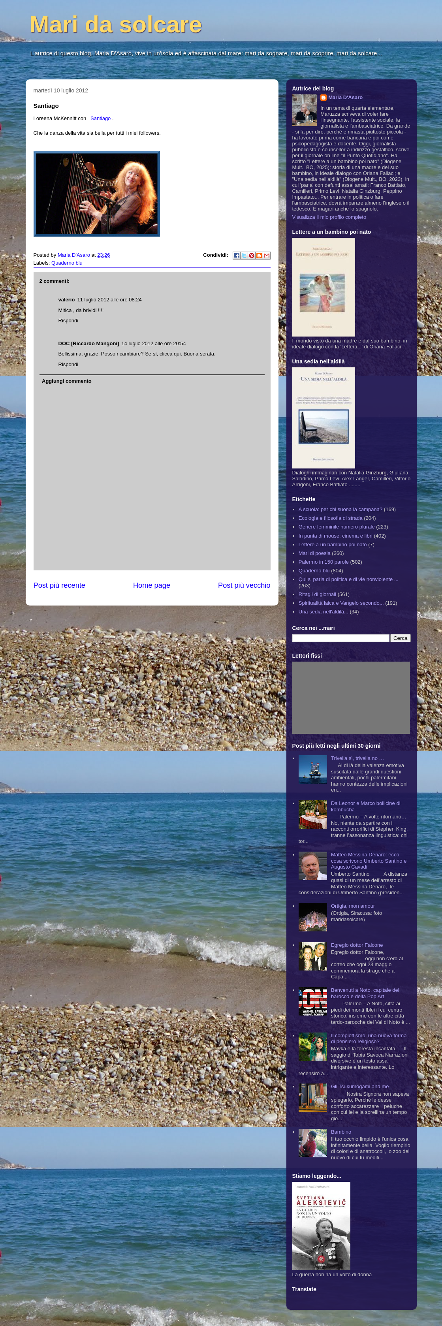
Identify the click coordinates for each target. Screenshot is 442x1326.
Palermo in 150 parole (324, 562)
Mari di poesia (315, 553)
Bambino (341, 1132)
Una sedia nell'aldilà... (323, 612)
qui (177, 354)
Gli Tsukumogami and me (360, 1086)
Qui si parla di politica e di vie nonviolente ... (349, 579)
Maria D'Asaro (75, 255)
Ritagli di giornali (317, 594)
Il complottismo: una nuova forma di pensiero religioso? (368, 1039)
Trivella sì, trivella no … (357, 758)
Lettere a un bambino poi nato (333, 544)
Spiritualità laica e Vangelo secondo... (341, 603)
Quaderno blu (67, 263)
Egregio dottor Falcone (357, 945)
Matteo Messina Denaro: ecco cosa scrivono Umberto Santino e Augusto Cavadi (368, 861)
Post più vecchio (244, 585)
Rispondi (68, 321)
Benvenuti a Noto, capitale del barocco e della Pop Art (365, 993)
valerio (66, 300)
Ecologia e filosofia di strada (331, 518)
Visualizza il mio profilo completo (329, 217)
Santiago (100, 118)
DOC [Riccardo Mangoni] (88, 343)
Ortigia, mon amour (353, 906)
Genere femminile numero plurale (337, 527)
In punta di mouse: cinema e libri (335, 536)
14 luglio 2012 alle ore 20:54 (153, 343)
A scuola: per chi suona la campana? (340, 509)
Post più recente (59, 585)
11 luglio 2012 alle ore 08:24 (109, 300)
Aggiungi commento (67, 381)
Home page (151, 585)
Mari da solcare (116, 24)
